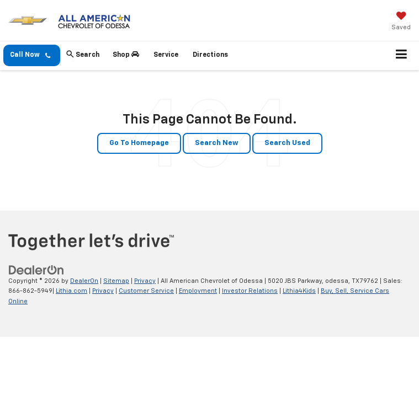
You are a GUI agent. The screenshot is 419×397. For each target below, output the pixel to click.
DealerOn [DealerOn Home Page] (84, 281)
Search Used (287, 143)
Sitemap (116, 281)
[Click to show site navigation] (401, 55)
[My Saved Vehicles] (401, 22)
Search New (216, 143)
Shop (126, 54)
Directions (210, 55)
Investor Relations (250, 291)
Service (165, 55)
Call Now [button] (30, 55)
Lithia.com (71, 291)
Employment (198, 291)
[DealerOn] (36, 269)
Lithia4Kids (299, 291)
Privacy (145, 281)
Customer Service (146, 291)
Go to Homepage (139, 143)
